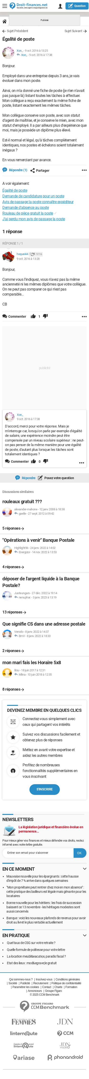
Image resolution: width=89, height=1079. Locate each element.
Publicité (25, 983)
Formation (71, 987)
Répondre (28, 478)
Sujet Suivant (73, 31)
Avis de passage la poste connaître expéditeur (38, 202)
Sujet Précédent (17, 31)
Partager (39, 170)
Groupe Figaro (53, 991)
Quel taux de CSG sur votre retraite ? (31, 943)
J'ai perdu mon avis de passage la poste (33, 219)
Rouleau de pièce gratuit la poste (27, 213)
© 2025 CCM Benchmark (44, 994)
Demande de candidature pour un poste (33, 196)
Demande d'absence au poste (25, 207)
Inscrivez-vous (44, 979)
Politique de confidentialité (66, 983)
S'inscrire (45, 789)
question (77, 5)
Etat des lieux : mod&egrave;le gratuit (31, 963)
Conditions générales (68, 979)
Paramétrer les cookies (26, 987)
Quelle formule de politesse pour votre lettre (36, 950)
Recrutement (40, 983)
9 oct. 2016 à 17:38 (40, 55)
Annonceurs (35, 991)
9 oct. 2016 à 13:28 (28, 259)
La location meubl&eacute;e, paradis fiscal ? (36, 956)
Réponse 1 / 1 (12, 243)
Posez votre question (59, 478)
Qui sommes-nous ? (21, 979)
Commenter (20, 461)
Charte (58, 987)
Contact (46, 987)
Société (13, 983)
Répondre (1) (17, 170)
